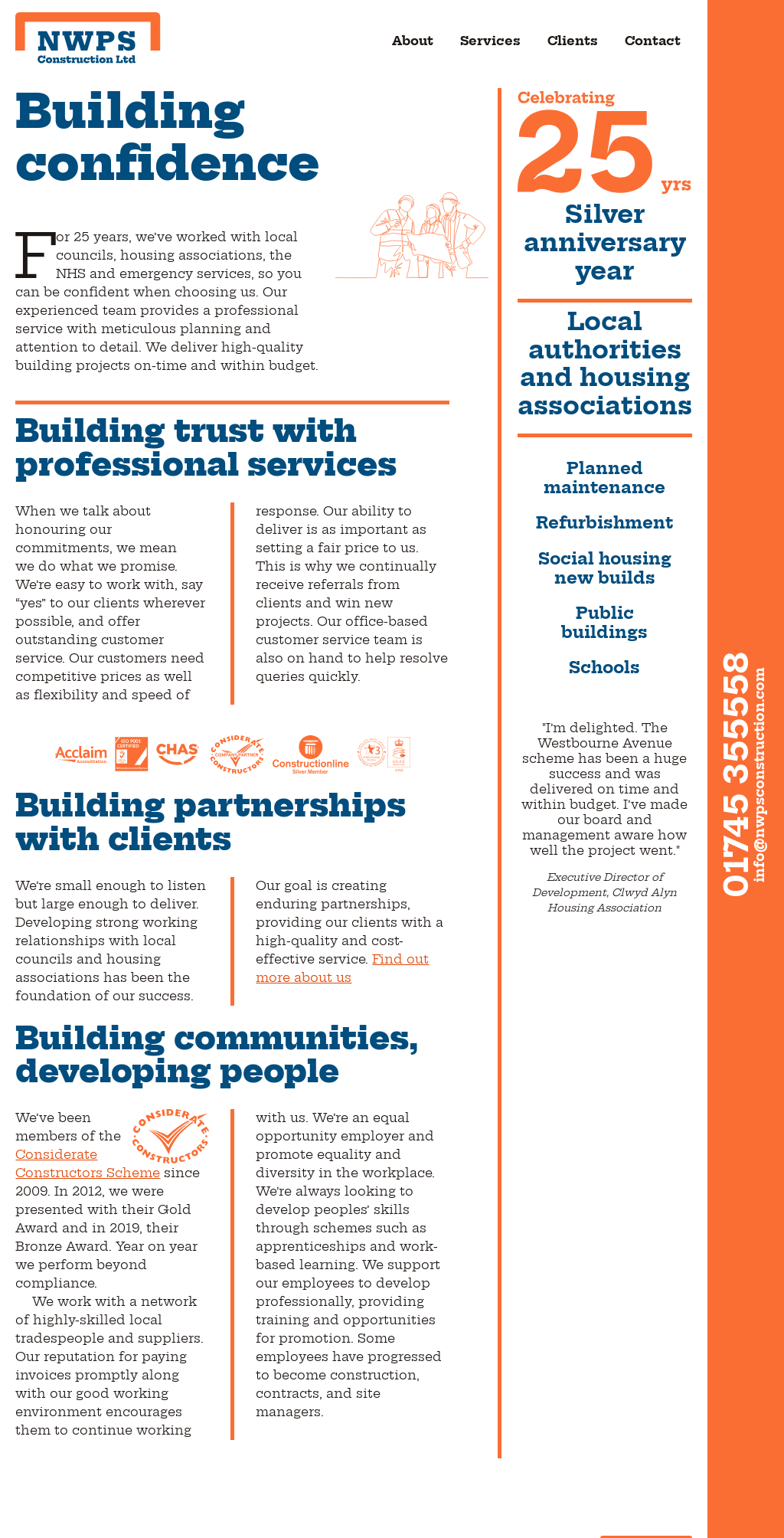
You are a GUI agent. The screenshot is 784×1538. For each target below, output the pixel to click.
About (412, 41)
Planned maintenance (604, 478)
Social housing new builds (604, 569)
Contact (653, 41)
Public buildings (604, 623)
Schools (604, 668)
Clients (572, 41)
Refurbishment (604, 523)
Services (490, 41)
